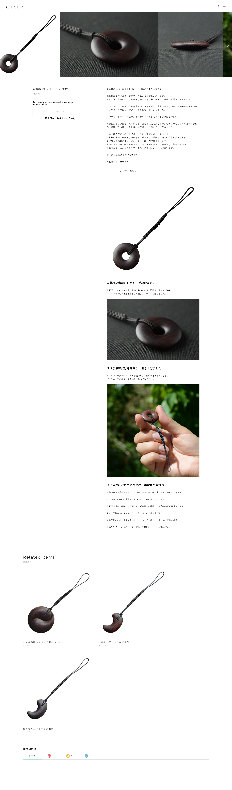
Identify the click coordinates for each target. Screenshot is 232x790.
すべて (32, 656)
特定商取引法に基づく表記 (68, 771)
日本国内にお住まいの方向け (60, 118)
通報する (133, 171)
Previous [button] (4, 45)
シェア (123, 171)
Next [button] (227, 45)
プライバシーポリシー (45, 771)
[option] (116, 45)
